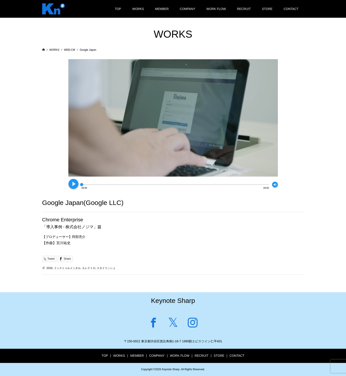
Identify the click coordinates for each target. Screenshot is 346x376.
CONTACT (291, 9)
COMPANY (187, 9)
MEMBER (162, 9)
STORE (267, 9)
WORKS (138, 9)
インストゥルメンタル (67, 268)
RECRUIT (244, 9)
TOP (118, 9)
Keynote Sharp (173, 300)
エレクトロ (88, 268)
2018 (50, 268)
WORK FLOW (216, 9)
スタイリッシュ (106, 268)
